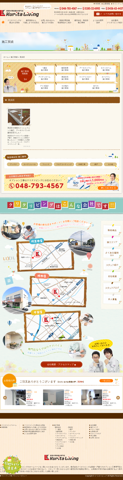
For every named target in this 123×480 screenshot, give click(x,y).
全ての (95, 87)
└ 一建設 (58, 429)
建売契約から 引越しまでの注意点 (31, 21)
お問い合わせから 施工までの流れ (48, 21)
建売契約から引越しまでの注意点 (35, 427)
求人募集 (94, 436)
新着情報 (4, 427)
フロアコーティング (64, 164)
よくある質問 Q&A (98, 21)
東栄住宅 (65, 78)
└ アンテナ (72, 431)
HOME (97, 4)
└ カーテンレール (74, 433)
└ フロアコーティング (75, 438)
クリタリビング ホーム (9, 425)
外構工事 (81, 164)
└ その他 (58, 448)
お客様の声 (94, 431)
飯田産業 (65, 69)
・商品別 (70, 427)
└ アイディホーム (61, 438)
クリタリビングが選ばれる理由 (34, 425)
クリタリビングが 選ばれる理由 (14, 21)
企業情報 (106, 4)
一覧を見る (106, 381)
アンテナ (13, 164)
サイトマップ (118, 4)
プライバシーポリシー (19, 476)
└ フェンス (72, 436)
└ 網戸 (70, 429)
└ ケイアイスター (61, 442)
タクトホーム (106, 69)
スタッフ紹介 (95, 429)
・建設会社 (57, 427)
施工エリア (94, 427)
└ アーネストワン (61, 433)
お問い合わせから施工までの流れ (35, 429)
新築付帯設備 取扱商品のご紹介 (64, 21)
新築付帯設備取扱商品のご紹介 (34, 431)
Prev (5, 398)
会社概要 (94, 425)
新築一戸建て (96, 467)
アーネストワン (85, 69)
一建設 (44, 69)
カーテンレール (30, 164)
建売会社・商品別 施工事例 (81, 21)
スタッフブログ (96, 433)
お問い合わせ (95, 438)
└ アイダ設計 (59, 446)
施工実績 (57, 425)
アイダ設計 (44, 87)
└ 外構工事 (72, 440)
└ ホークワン (59, 444)
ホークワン (106, 78)
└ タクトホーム (60, 436)
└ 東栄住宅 (58, 440)
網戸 (96, 164)
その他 (110, 164)
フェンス (45, 164)
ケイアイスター (85, 78)
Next (118, 398)
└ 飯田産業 (58, 431)
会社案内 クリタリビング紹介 (115, 21)
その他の (65, 87)
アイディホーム (44, 78)
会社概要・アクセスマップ (61, 364)
